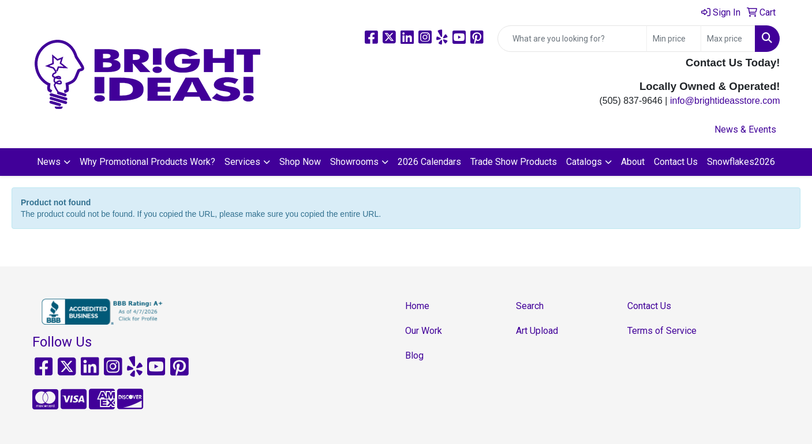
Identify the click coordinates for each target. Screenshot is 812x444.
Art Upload (537, 330)
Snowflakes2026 (741, 161)
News (49, 161)
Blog (414, 355)
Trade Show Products (513, 161)
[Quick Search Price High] (728, 38)
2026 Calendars (429, 161)
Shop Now (300, 161)
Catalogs (584, 161)
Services (242, 161)
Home (417, 305)
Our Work (423, 330)
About (633, 161)
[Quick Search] (572, 38)
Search (530, 305)
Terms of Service (662, 330)
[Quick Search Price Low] (673, 38)
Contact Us (676, 161)
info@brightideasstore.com (725, 101)
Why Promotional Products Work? (147, 161)
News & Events (745, 129)
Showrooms (354, 161)
